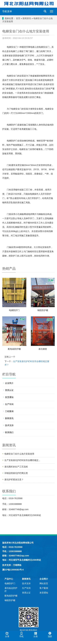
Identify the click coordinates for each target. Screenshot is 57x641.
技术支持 (9, 425)
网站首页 (44, 583)
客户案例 (44, 588)
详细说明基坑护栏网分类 (16, 473)
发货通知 (9, 397)
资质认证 (9, 390)
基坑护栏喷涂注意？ (14, 479)
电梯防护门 (14, 310)
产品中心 (9, 579)
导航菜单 (7, 11)
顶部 (50, 634)
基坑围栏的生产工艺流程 (16, 466)
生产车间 (9, 404)
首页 (18, 18)
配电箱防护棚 (14, 349)
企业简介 (9, 383)
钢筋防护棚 (42, 310)
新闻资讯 (26, 18)
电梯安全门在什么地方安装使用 (19, 454)
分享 (7, 634)
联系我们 (9, 432)
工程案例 (9, 411)
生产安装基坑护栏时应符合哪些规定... (22, 460)
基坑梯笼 (42, 349)
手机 (21, 634)
